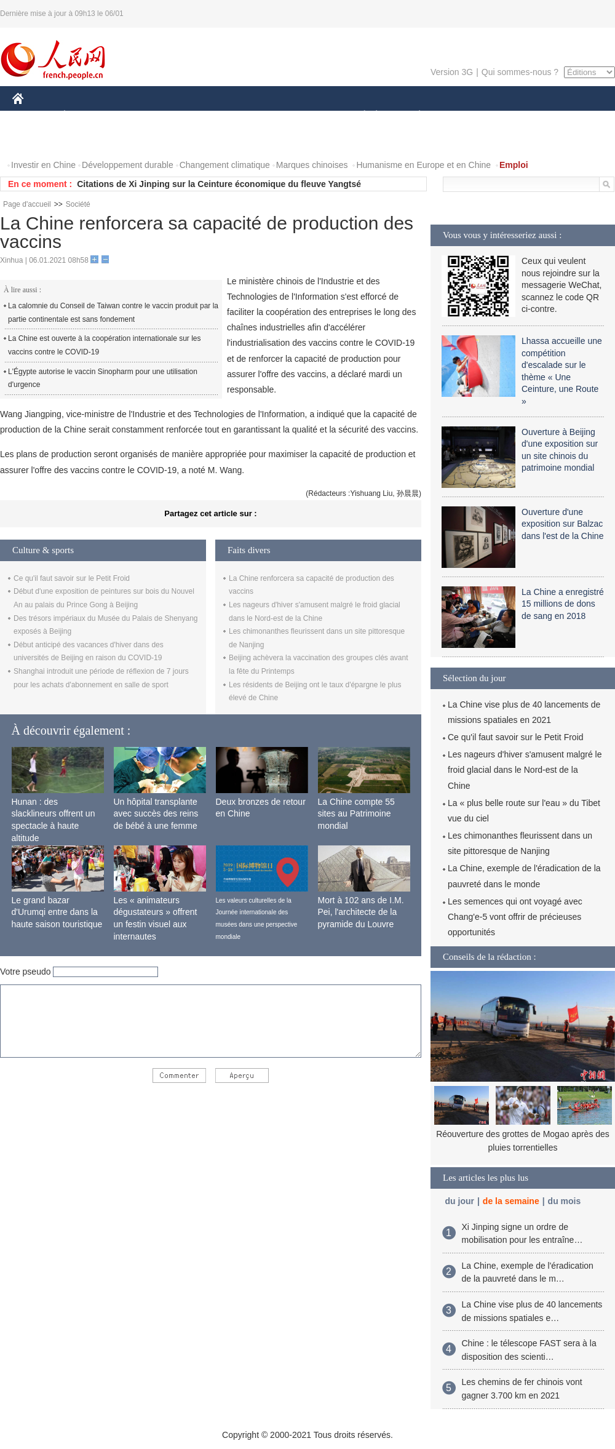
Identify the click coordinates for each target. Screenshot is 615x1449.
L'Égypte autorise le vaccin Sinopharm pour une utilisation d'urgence (102, 378)
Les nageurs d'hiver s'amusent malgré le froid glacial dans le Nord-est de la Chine (524, 769)
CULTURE (304, 116)
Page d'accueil (27, 204)
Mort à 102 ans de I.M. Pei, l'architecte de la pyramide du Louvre (361, 912)
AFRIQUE (194, 116)
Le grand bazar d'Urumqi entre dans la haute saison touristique (57, 912)
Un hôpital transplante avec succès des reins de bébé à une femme (156, 814)
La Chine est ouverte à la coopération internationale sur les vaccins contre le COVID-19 (104, 345)
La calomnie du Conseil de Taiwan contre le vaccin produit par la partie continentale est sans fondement (113, 312)
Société (78, 204)
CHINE (33, 116)
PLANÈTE (413, 116)
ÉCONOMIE (87, 116)
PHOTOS (37, 140)
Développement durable (127, 165)
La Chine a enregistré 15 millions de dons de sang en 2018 (563, 604)
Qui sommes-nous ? (520, 72)
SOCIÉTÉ (358, 116)
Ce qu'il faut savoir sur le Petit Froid (72, 578)
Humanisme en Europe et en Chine (423, 165)
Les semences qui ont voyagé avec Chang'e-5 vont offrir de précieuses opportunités (515, 916)
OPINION (572, 116)
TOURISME (515, 116)
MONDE (143, 116)
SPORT (462, 116)
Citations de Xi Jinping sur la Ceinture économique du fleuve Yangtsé (219, 184)
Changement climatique (225, 165)
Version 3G (451, 72)
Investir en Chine (43, 165)
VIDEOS (87, 140)
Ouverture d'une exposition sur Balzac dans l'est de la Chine (562, 524)
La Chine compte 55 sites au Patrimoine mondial (356, 814)
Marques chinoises (312, 165)
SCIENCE (248, 116)
